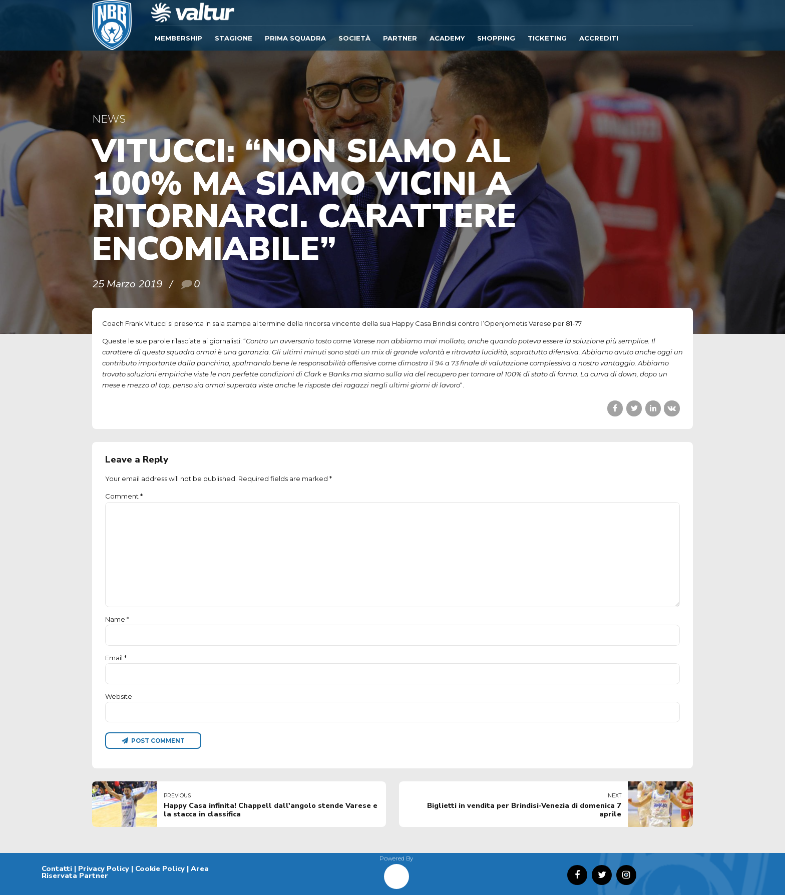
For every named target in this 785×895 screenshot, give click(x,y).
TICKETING (547, 38)
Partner (400, 38)
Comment (124, 496)
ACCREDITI (598, 38)
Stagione (233, 38)
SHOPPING (496, 38)
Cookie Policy (160, 868)
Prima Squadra (295, 38)
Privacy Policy (103, 868)
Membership (178, 38)
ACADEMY (447, 38)
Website (118, 696)
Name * (117, 619)
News (109, 119)
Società (354, 38)
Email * (116, 658)
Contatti (57, 868)
